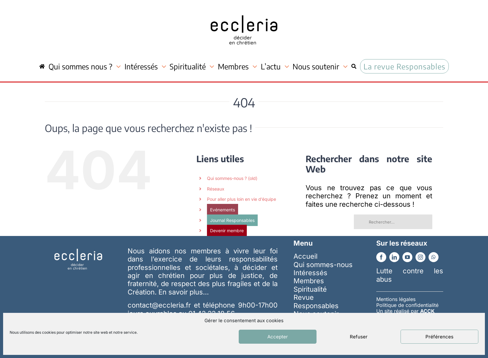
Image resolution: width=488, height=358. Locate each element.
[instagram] (420, 257)
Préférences (439, 337)
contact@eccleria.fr (161, 305)
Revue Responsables (316, 301)
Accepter (277, 337)
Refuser (359, 337)
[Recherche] (353, 66)
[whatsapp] (434, 257)
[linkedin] (394, 257)
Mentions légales (395, 299)
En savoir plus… (183, 292)
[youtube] (407, 257)
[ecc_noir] (244, 10)
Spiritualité (310, 289)
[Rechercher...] (393, 221)
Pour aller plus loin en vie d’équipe (241, 199)
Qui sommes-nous (323, 265)
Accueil (305, 256)
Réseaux (215, 188)
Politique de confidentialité (407, 305)
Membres (308, 281)
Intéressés (310, 273)
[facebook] (381, 257)
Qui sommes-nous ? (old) (232, 178)
